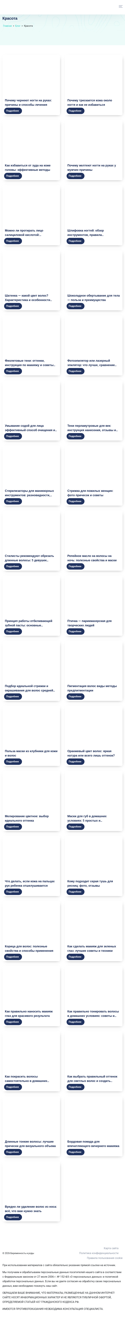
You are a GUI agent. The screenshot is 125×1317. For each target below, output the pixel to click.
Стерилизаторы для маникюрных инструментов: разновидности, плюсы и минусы (29, 495)
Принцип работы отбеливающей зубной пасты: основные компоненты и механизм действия (30, 625)
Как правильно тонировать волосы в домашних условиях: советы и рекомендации (93, 1016)
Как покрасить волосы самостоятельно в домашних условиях (26, 1081)
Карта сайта (111, 1248)
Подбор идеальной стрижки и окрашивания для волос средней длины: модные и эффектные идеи (30, 690)
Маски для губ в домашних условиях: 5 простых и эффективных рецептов (87, 820)
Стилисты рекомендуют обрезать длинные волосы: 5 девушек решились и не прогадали (29, 560)
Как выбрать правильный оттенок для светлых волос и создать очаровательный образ (92, 1081)
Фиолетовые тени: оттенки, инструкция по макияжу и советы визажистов (29, 365)
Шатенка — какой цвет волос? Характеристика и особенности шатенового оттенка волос (27, 300)
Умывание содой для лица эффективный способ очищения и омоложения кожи (30, 430)
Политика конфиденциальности (98, 1253)
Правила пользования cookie (105, 1258)
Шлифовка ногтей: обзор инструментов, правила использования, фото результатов (92, 235)
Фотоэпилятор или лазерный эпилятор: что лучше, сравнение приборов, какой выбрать (91, 365)
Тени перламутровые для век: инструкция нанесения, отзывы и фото (91, 430)
